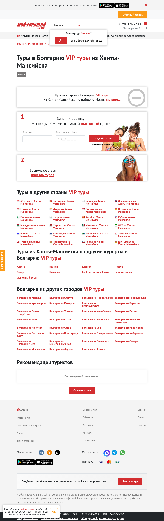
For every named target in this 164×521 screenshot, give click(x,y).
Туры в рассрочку (25, 440)
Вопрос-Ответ (90, 409)
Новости (142, 425)
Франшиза (88, 425)
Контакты (87, 432)
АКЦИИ (22, 409)
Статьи (141, 417)
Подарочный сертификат (29, 425)
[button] (31, 202)
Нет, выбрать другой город (85, 40)
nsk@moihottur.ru (27, 518)
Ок (54, 511)
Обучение (88, 417)
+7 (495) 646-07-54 (129, 24)
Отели (20, 433)
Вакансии (142, 409)
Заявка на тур (23, 417)
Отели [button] (21, 74)
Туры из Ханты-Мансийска (30, 43)
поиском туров (42, 175)
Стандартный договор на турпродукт (102, 518)
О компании (89, 440)
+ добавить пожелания (103, 144)
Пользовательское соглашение (59, 518)
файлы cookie (27, 509)
